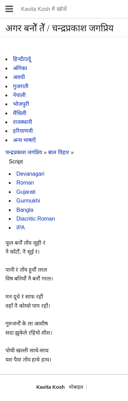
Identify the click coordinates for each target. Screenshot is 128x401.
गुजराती (20, 86)
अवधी (19, 77)
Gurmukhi (28, 201)
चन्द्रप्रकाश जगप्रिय (23, 152)
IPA (20, 227)
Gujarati (25, 192)
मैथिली (19, 113)
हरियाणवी (23, 131)
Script (16, 161)
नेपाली (19, 95)
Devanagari (30, 174)
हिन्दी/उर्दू (22, 59)
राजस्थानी (22, 122)
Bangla (24, 210)
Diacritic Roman (35, 219)
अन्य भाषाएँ (24, 140)
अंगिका (20, 68)
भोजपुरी (21, 104)
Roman (25, 183)
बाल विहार (59, 152)
